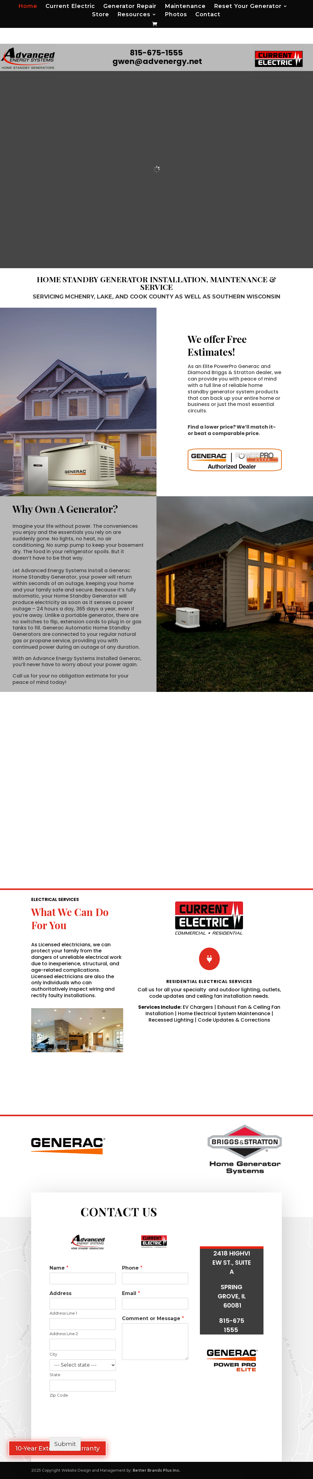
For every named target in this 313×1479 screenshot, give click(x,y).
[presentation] (96, 1427)
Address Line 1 (63, 1313)
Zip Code (59, 1395)
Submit (65, 1443)
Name (59, 1268)
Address (61, 1293)
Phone (132, 1268)
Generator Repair (129, 6)
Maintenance (185, 6)
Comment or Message (153, 1318)
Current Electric (70, 6)
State (55, 1374)
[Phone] (155, 1278)
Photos (176, 15)
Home (27, 6)
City (53, 1354)
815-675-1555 (156, 52)
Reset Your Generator (248, 6)
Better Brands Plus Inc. (156, 1470)
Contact (207, 15)
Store (100, 15)
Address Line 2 (64, 1333)
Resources (133, 15)
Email (131, 1293)
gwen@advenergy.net (157, 61)
